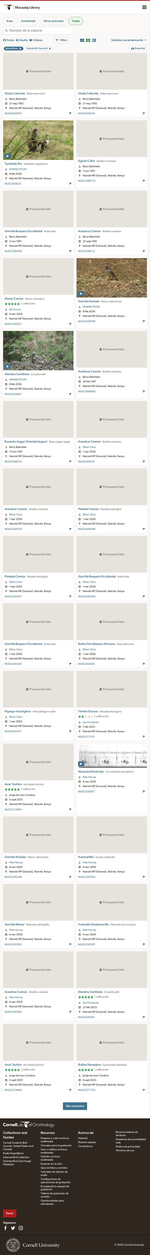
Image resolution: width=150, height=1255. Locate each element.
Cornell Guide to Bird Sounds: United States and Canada (18, 1146)
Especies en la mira (51, 1164)
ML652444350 (13, 529)
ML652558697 (13, 394)
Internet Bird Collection (16, 1157)
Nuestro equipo (87, 1142)
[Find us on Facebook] (5, 1228)
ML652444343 (13, 664)
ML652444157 (13, 731)
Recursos (48, 1133)
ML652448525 (13, 461)
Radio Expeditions (13, 1153)
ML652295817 (86, 791)
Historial (82, 1138)
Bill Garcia (15, 309)
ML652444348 (86, 529)
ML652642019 (13, 113)
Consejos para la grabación (56, 1145)
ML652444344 (86, 596)
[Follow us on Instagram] (20, 1228)
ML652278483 (13, 1090)
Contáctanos (85, 1146)
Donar (9, 1213)
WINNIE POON (17, 169)
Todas (76, 21)
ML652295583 (13, 1012)
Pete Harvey (89, 777)
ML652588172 (86, 251)
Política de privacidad (128, 1146)
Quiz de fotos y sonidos (54, 1168)
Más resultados (75, 1106)
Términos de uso (125, 1150)
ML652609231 (13, 183)
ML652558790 (86, 321)
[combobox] (41, 30)
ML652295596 (13, 877)
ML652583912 (13, 324)
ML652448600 (86, 391)
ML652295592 (13, 944)
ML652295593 (86, 877)
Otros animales (53, 21)
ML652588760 (13, 251)
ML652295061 (86, 1017)
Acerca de (86, 1133)
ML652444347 (13, 596)
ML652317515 (86, 736)
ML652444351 (86, 461)
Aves (9, 21)
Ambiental (28, 21)
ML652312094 (13, 809)
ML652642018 (86, 113)
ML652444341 (86, 664)
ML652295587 (86, 944)
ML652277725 (86, 1090)
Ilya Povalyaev (91, 722)
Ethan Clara (89, 447)
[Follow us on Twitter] (13, 1228)
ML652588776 (86, 181)
